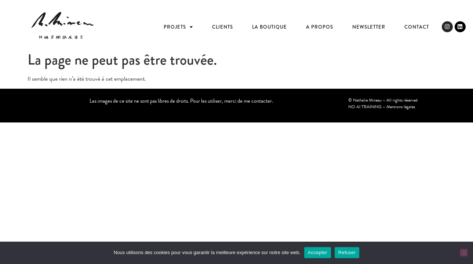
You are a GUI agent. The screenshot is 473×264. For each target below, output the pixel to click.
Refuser (347, 252)
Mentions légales (400, 106)
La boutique (269, 26)
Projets (178, 27)
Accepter (317, 252)
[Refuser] (463, 252)
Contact (416, 26)
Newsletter (368, 26)
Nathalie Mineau (62, 37)
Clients (222, 26)
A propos (319, 26)
